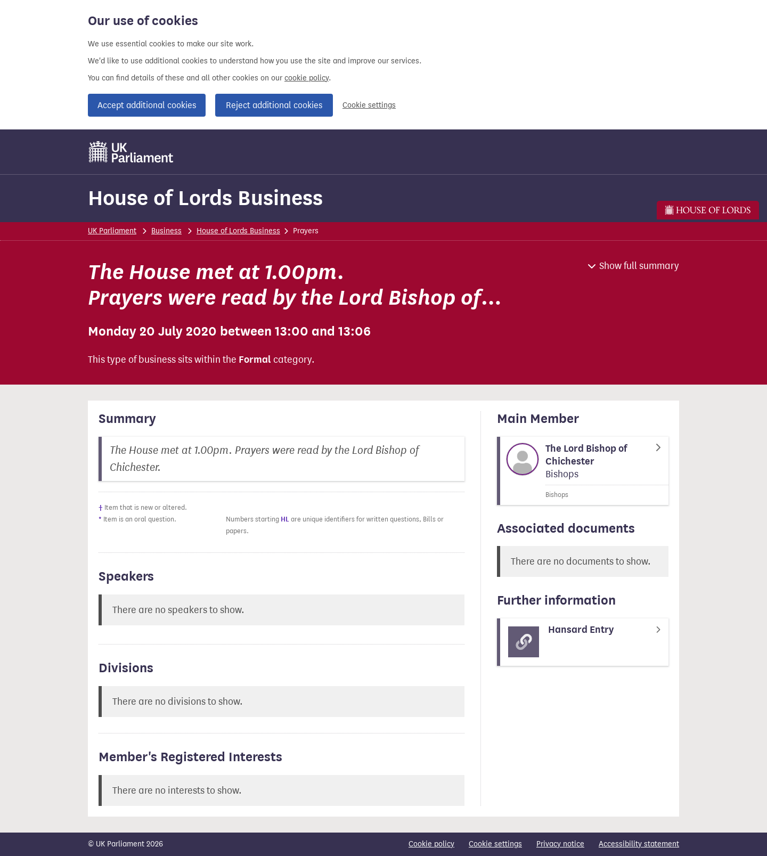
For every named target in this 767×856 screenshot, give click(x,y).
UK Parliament (112, 230)
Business (166, 230)
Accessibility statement (639, 844)
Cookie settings (369, 105)
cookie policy (306, 78)
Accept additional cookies (146, 105)
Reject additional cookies (274, 105)
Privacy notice (560, 844)
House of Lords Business (205, 198)
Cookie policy (431, 844)
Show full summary (639, 266)
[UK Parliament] (131, 152)
